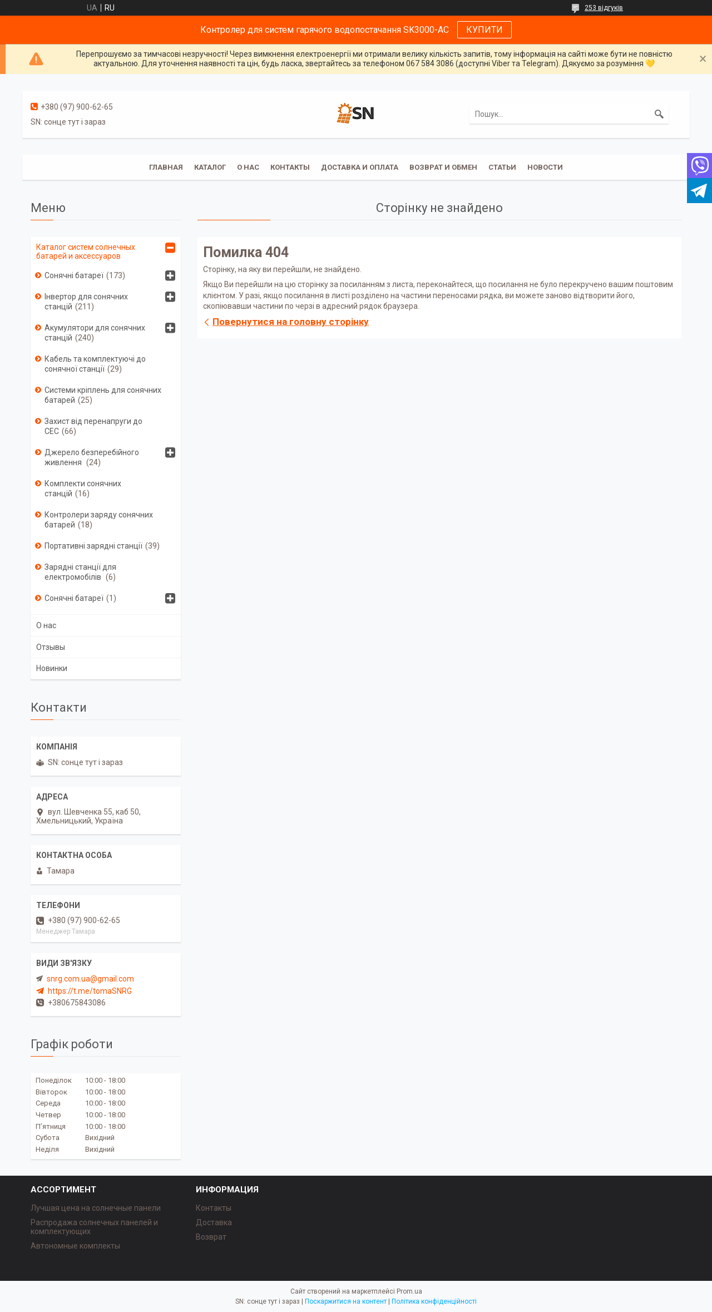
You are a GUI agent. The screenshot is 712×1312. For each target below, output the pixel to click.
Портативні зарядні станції (93, 545)
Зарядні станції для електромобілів (80, 572)
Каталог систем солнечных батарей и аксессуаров (85, 252)
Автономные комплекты (75, 1245)
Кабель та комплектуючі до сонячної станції (95, 363)
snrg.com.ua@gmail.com (90, 978)
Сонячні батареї (73, 275)
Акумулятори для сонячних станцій (94, 332)
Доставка (214, 1222)
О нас (248, 167)
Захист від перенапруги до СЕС (93, 426)
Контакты (290, 167)
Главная (166, 167)
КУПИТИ (484, 29)
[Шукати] (659, 114)
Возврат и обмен (443, 167)
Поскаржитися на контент (346, 1301)
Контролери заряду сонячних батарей (98, 519)
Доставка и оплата (359, 167)
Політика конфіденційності (434, 1301)
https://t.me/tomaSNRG (90, 991)
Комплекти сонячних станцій (82, 488)
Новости (545, 167)
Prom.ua (409, 1291)
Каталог (210, 167)
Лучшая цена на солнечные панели (96, 1208)
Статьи (502, 167)
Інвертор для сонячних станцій (86, 301)
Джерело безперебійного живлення (91, 457)
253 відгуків (604, 8)
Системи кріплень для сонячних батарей (102, 395)
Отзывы (50, 647)
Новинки (51, 668)
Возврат (211, 1236)
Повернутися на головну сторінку (290, 321)
